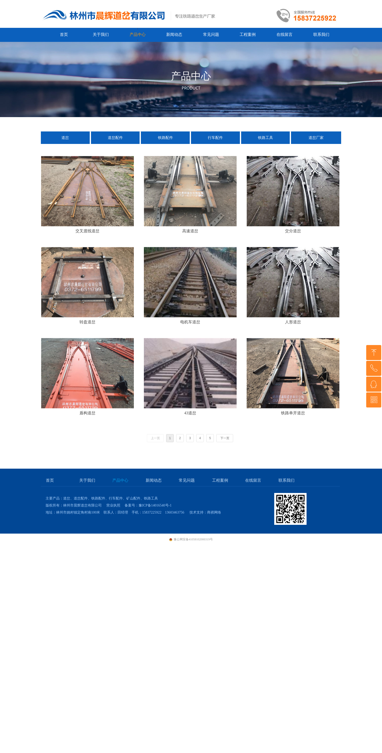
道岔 (65, 142)
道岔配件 (115, 142)
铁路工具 (265, 142)
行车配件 (215, 142)
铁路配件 (165, 142)
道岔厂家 (316, 142)
